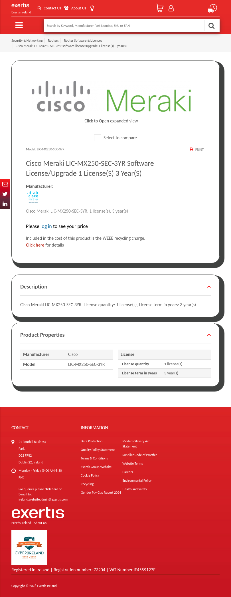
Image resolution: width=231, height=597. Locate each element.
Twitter (5, 194)
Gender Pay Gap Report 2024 (101, 493)
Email (5, 184)
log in (46, 226)
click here (51, 489)
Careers (127, 472)
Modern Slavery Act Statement (136, 443)
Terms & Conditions (94, 458)
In (5, 204)
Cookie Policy (90, 475)
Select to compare (115, 137)
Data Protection (91, 441)
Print (199, 150)
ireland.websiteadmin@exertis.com (43, 499)
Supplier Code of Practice (139, 455)
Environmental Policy (136, 481)
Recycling (87, 484)
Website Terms (132, 463)
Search (211, 25)
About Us (78, 8)
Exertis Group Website (96, 467)
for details (45, 245)
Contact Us (52, 8)
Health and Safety (134, 489)
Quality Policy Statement (98, 450)
